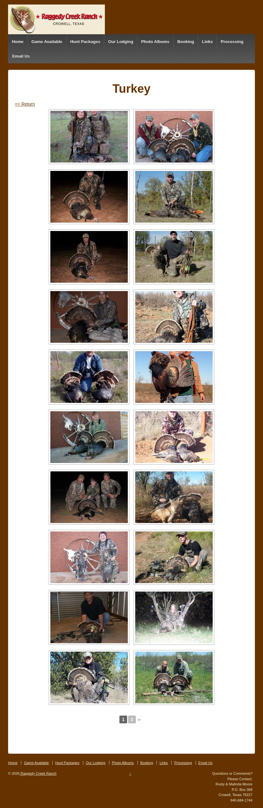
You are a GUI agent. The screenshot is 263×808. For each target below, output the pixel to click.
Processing (232, 41)
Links (207, 41)
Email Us (21, 56)
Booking (185, 41)
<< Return (25, 104)
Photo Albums (155, 41)
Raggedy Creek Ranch (38, 773)
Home (18, 41)
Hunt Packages (85, 41)
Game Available (46, 41)
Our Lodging (120, 41)
